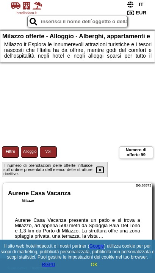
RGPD (48, 264)
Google (96, 246)
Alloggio (30, 151)
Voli (48, 151)
